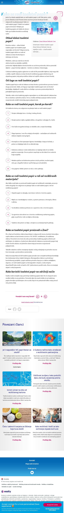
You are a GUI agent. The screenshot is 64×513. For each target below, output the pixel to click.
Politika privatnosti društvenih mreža (29, 484)
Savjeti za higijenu (17, 367)
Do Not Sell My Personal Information (52, 509)
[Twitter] (19, 309)
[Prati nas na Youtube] (32, 472)
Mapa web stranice (32, 464)
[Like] (37, 296)
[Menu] (2, 2)
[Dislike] (45, 296)
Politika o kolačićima (47, 484)
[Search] (61, 2)
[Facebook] (15, 309)
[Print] (56, 18)
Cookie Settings (17, 486)
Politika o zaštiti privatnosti (10, 484)
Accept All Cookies (52, 505)
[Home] (27, 2)
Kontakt (32, 460)
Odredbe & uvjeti (7, 486)
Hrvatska (5, 479)
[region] (31, 507)
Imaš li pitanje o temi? (27, 302)
